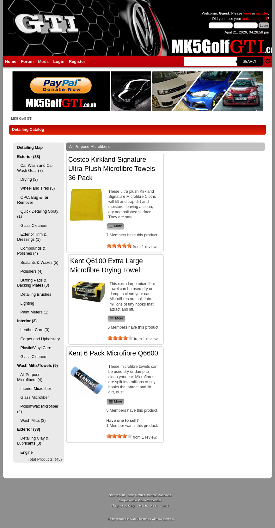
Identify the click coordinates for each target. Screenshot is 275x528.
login (247, 13)
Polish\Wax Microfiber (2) (37, 409)
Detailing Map (30, 147)
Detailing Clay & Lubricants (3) (32, 441)
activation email (254, 19)
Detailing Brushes (34, 294)
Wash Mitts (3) (31, 420)
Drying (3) (27, 179)
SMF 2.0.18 (117, 495)
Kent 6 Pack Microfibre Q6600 (113, 353)
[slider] (119, 245)
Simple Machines (159, 495)
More (115, 226)
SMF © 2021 (136, 495)
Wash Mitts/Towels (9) (37, 365)
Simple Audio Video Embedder (140, 500)
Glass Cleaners (32, 225)
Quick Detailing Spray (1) (37, 214)
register (262, 13)
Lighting (25, 303)
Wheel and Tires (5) (36, 188)
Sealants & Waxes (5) (37, 262)
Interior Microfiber (34, 388)
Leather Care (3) (33, 330)
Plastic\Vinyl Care (34, 348)
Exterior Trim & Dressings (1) (31, 237)
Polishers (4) (29, 271)
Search (250, 61)
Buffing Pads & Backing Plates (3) (33, 283)
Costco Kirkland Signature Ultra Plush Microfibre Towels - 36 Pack (113, 169)
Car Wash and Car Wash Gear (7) (35, 168)
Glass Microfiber (33, 397)
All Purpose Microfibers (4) (29, 377)
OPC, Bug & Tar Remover (32, 200)
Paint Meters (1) (32, 312)
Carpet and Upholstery (38, 339)
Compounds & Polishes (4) (31, 251)
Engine (25, 452)
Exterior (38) (28, 157)
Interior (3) (27, 321)
